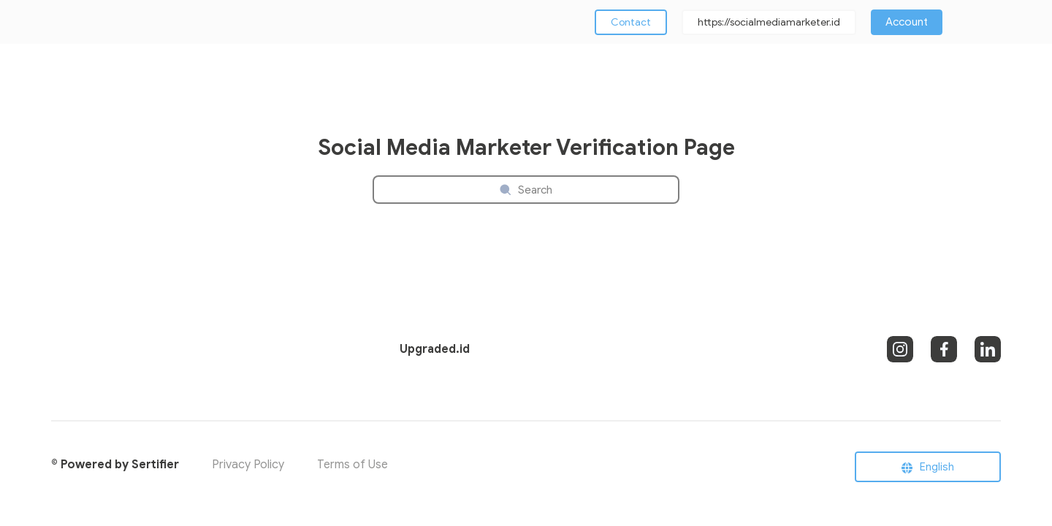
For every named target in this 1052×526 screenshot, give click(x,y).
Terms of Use (352, 464)
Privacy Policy (248, 464)
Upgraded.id (435, 349)
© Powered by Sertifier (115, 464)
